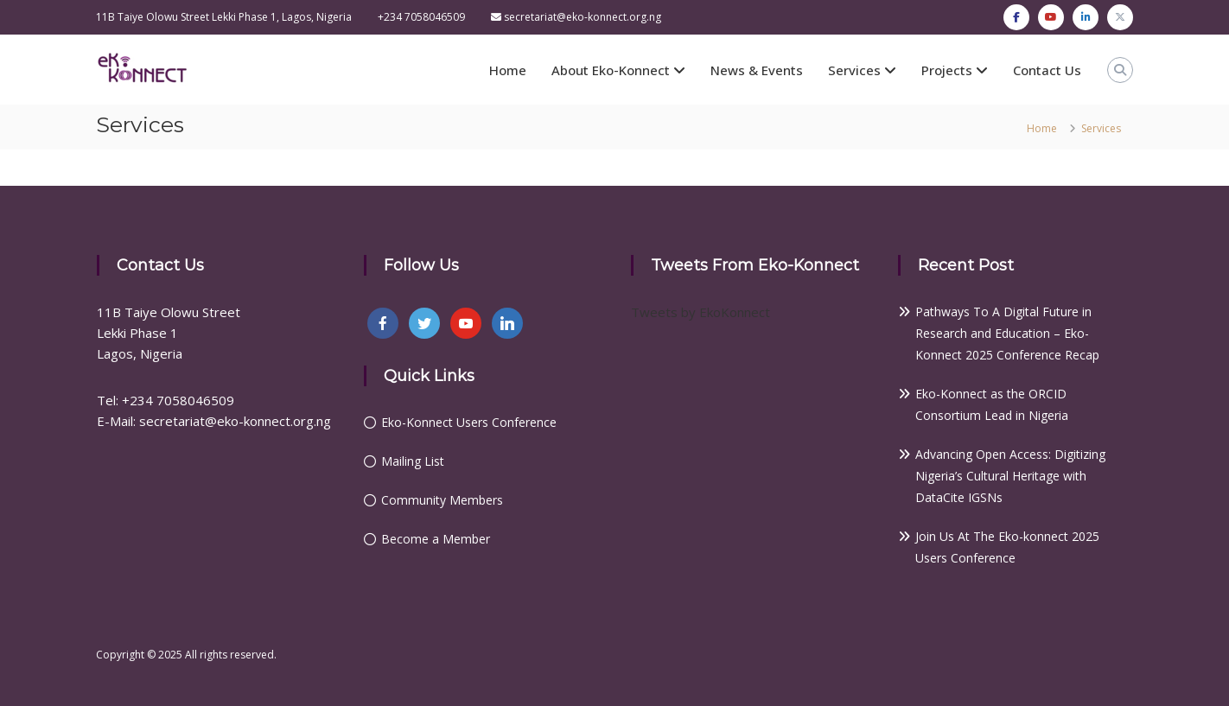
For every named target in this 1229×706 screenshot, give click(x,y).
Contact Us (1047, 70)
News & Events (756, 70)
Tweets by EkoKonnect (700, 312)
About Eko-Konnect (610, 70)
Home (507, 70)
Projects (946, 70)
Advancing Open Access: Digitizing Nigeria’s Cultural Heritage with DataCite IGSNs (1010, 476)
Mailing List (412, 461)
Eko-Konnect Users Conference (469, 422)
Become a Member (435, 539)
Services (854, 70)
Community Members (442, 500)
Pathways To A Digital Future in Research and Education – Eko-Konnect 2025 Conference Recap (1007, 333)
